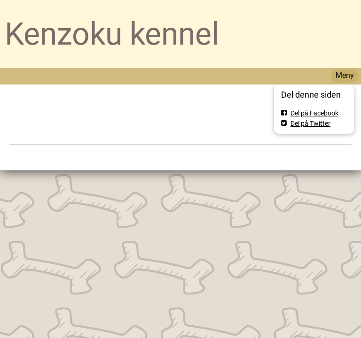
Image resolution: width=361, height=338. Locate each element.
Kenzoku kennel (112, 34)
